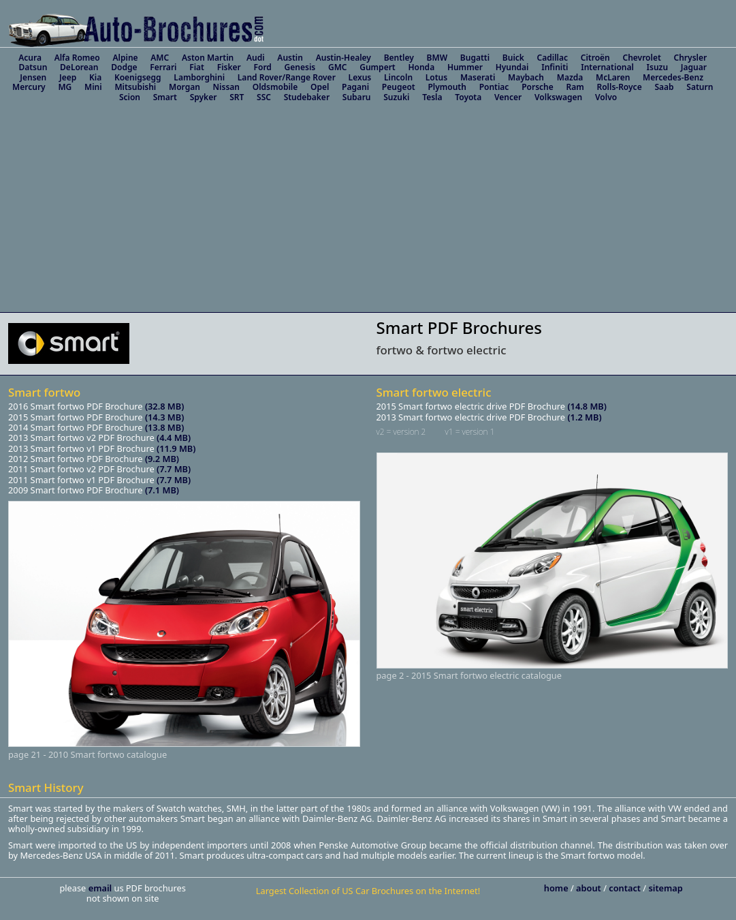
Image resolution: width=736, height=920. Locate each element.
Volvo (606, 97)
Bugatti (475, 57)
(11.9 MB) (176, 448)
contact (626, 888)
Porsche (538, 87)
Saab (663, 87)
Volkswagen (558, 97)
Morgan (184, 87)
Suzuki (396, 97)
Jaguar (694, 67)
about (589, 888)
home (557, 888)
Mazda (570, 77)
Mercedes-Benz (673, 77)
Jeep (67, 77)
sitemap (665, 888)
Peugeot (398, 87)
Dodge (124, 67)
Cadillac (552, 57)
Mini (93, 87)
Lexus (360, 77)
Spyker (203, 97)
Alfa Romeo (77, 57)
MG (64, 87)
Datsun (32, 67)
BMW (437, 57)
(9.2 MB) (162, 459)
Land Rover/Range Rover (287, 77)
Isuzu (657, 67)
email (101, 888)
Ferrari (163, 67)
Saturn (699, 87)
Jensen (33, 77)
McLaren (613, 77)
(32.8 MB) (164, 406)
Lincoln (398, 77)
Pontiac (494, 87)
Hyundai (512, 67)
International (607, 67)
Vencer (508, 97)
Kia (95, 77)
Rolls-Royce (618, 87)
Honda (421, 67)
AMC (159, 57)
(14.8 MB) (586, 406)
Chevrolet (641, 57)
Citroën (595, 57)
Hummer (465, 67)
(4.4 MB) (174, 437)
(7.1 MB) (162, 490)
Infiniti (554, 67)
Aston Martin (208, 57)
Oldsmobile (275, 87)
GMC (337, 67)
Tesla (432, 97)
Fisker (229, 67)
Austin (290, 57)
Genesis (300, 67)
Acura (30, 57)
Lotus (436, 77)
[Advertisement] (368, 209)
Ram (574, 87)
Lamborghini (199, 77)
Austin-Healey (343, 57)
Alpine (125, 57)
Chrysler (690, 57)
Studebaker (307, 97)
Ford (263, 67)
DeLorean (79, 67)
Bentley (399, 57)
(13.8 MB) (164, 427)
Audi (255, 57)
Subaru (356, 97)
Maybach (526, 77)
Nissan (226, 87)
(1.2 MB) (584, 417)
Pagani (355, 87)
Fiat (196, 67)
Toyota (468, 97)
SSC (264, 97)
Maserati (477, 77)
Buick (513, 57)
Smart (165, 97)
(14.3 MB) (164, 417)
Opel (319, 87)
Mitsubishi (135, 87)
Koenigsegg (137, 77)
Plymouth (447, 87)
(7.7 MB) (174, 469)
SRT (236, 97)
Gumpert (377, 67)
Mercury (29, 87)
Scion (129, 97)
